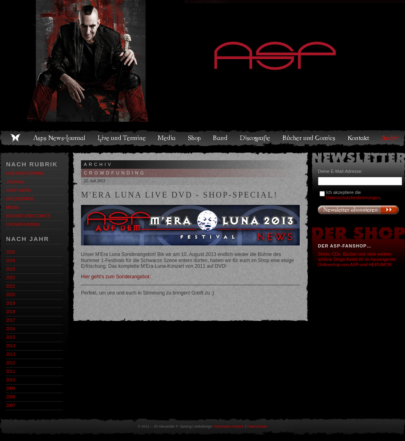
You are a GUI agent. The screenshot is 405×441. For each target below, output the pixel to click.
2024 (10, 260)
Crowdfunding (23, 224)
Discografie (255, 138)
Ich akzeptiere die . (353, 195)
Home (15, 138)
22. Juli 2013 (94, 181)
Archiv (390, 138)
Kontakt (358, 138)
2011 (10, 371)
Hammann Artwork (229, 426)
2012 (10, 363)
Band (220, 138)
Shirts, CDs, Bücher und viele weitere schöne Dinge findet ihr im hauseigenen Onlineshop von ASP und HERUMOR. (357, 259)
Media (167, 138)
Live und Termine (122, 138)
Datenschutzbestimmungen (353, 197)
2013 (10, 354)
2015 (10, 337)
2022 (10, 277)
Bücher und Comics (309, 138)
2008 (10, 397)
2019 (10, 303)
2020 (10, 295)
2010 (10, 380)
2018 (10, 312)
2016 (10, 329)
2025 (10, 252)
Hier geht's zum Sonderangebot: (116, 277)
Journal (15, 182)
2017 (10, 320)
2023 (10, 269)
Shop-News (18, 190)
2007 (10, 405)
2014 (10, 346)
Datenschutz (257, 426)
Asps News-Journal (59, 138)
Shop (195, 138)
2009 (10, 388)
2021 (10, 286)
